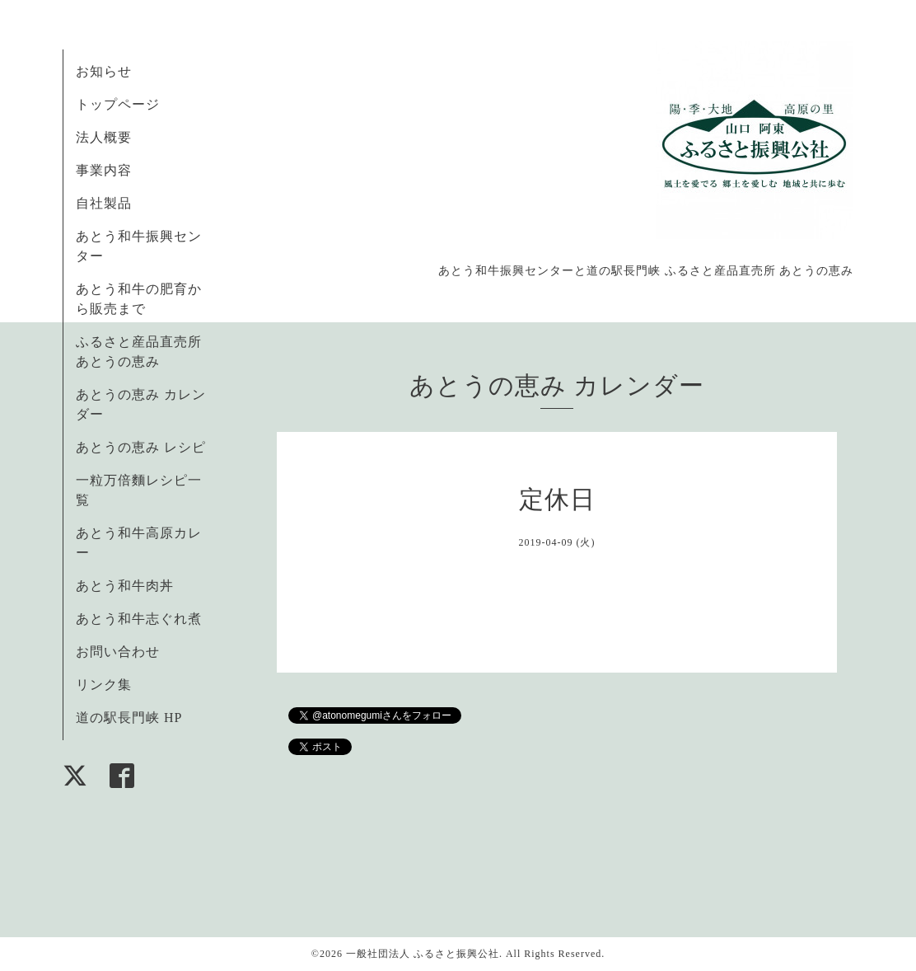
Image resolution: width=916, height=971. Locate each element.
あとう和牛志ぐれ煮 (139, 619)
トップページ (118, 104)
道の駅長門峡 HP (129, 718)
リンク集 (104, 685)
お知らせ (104, 71)
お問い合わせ (118, 652)
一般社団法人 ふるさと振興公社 (422, 953)
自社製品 (104, 203)
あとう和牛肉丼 (125, 586)
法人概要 (104, 137)
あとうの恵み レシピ (141, 447)
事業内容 (104, 170)
